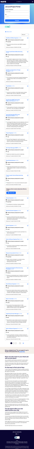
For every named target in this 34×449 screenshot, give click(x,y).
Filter (8, 26)
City (5, 14)
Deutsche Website (21, 442)
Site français (25, 442)
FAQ (7, 441)
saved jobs (22, 351)
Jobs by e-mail (8, 31)
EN (19, 1)
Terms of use (17, 443)
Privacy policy (25, 441)
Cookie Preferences (9, 442)
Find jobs (17, 20)
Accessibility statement (15, 442)
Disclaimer (15, 441)
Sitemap (9, 441)
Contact (17, 440)
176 (20, 343)
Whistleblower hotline (20, 441)
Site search (12, 441)
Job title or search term (9, 9)
